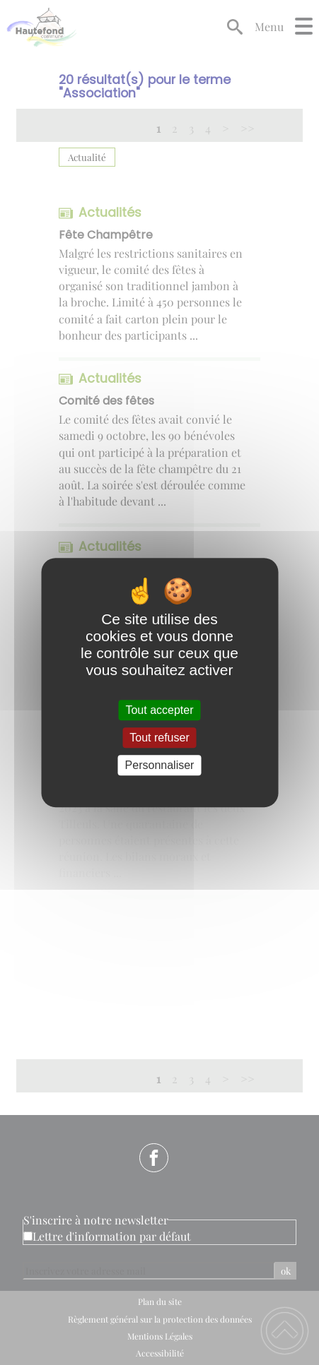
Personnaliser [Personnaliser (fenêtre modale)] (160, 765)
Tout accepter (159, 710)
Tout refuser (159, 738)
